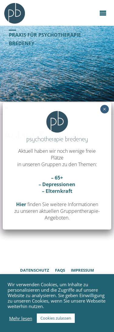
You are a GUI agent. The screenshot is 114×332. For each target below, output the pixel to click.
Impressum (82, 270)
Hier (21, 204)
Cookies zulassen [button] (55, 318)
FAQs (60, 270)
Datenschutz (34, 270)
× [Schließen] (104, 109)
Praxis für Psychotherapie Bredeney (45, 39)
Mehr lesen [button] (20, 318)
